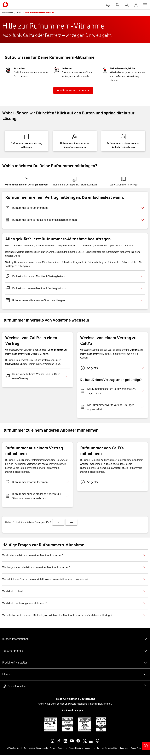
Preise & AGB (29, 748)
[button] (146, 746)
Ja (58, 522)
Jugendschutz (90, 748)
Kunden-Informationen (75, 639)
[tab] (26, 181)
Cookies (53, 748)
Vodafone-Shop (52, 363)
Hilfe (19, 12)
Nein (71, 522)
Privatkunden (7, 12)
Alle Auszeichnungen (75, 710)
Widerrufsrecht (42, 748)
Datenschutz (63, 748)
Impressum (124, 748)
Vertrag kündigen (76, 748)
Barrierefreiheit (137, 748)
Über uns (75, 674)
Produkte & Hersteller (75, 662)
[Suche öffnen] (126, 4)
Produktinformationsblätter (108, 748)
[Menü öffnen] (145, 4)
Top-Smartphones (75, 650)
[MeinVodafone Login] (136, 4)
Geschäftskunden (13, 686)
